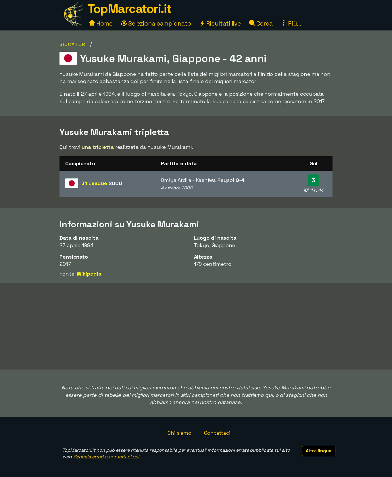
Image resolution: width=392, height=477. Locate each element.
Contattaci (217, 433)
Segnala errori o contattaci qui (106, 457)
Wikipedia (89, 273)
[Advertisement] (196, 326)
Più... (291, 23)
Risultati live (220, 23)
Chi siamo (179, 433)
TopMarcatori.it (130, 8)
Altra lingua (319, 451)
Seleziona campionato (156, 23)
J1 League (101, 183)
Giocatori (73, 44)
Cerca (260, 23)
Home (101, 23)
